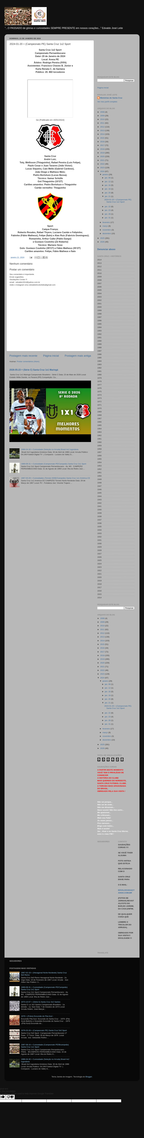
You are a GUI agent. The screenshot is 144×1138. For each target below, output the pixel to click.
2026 (102, 242)
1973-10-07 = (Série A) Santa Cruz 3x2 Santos (40, 1002)
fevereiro (106, 222)
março (105, 226)
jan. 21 (108, 196)
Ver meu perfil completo (107, 102)
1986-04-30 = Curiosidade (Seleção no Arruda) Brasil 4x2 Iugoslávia (49, 449)
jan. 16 (108, 185)
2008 (102, 112)
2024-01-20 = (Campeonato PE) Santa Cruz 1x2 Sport (117, 201)
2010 (102, 119)
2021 (102, 160)
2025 (102, 238)
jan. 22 (108, 206)
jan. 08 (108, 178)
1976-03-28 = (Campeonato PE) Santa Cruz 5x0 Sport (44, 1030)
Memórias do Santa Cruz (111, 98)
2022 (102, 164)
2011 (102, 123)
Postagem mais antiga (78, 355)
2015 (102, 138)
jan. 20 (108, 193)
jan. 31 (108, 218)
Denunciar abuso (106, 249)
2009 (102, 116)
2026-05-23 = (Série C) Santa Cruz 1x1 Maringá (33, 370)
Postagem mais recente (23, 355)
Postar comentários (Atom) (28, 361)
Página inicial (51, 355)
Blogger (89, 1077)
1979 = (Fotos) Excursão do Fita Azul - (37, 1016)
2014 (102, 134)
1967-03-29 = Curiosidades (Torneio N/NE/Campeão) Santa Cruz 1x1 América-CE (55, 478)
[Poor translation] (10, 1097)
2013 (102, 130)
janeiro (106, 174)
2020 (102, 156)
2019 (102, 153)
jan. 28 (108, 214)
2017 (102, 145)
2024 (102, 171)
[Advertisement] (116, 54)
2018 (102, 149)
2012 (102, 127)
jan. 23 (108, 210)
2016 (102, 142)
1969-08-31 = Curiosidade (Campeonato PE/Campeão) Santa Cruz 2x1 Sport (53, 464)
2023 (102, 168)
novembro (107, 230)
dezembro (107, 233)
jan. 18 (108, 189)
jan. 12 (108, 181)
